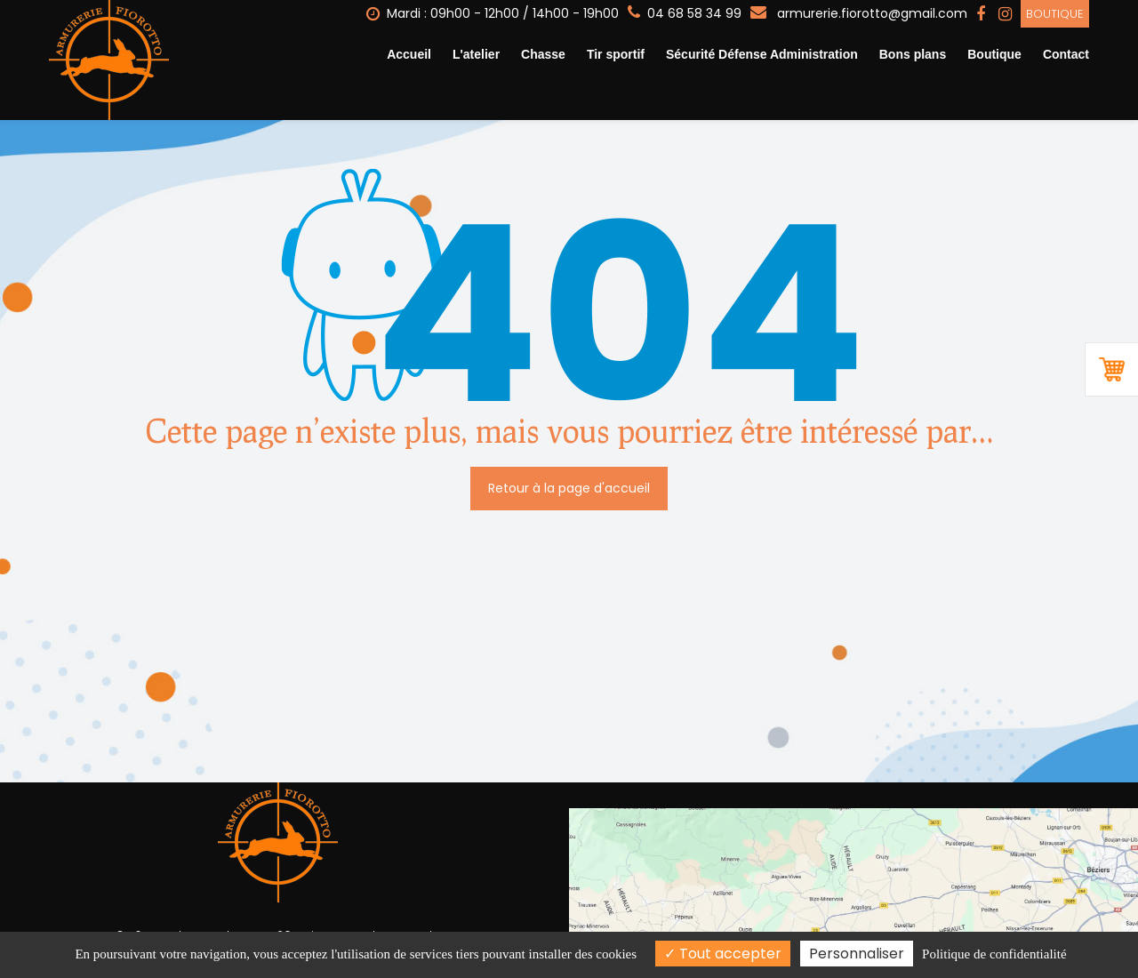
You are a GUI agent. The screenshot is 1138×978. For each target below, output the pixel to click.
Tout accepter (722, 953)
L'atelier (476, 54)
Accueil (409, 54)
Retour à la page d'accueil (569, 488)
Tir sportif (616, 54)
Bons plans (912, 54)
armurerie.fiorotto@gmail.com (858, 13)
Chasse (543, 54)
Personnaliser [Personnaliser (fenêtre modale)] (856, 953)
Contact (1066, 54)
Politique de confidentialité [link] (994, 954)
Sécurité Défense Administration (762, 54)
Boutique (1055, 13)
